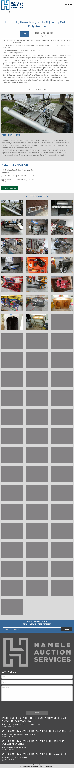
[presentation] (16, 706)
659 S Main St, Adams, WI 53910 (14, 757)
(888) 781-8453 (8, 737)
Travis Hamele (41, 89)
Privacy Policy (37, 765)
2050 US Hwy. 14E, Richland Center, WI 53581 (18, 734)
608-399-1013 (7, 750)
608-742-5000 (7, 727)
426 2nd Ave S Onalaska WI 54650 (14, 747)
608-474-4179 (7, 760)
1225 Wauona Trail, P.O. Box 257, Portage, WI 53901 (21, 724)
